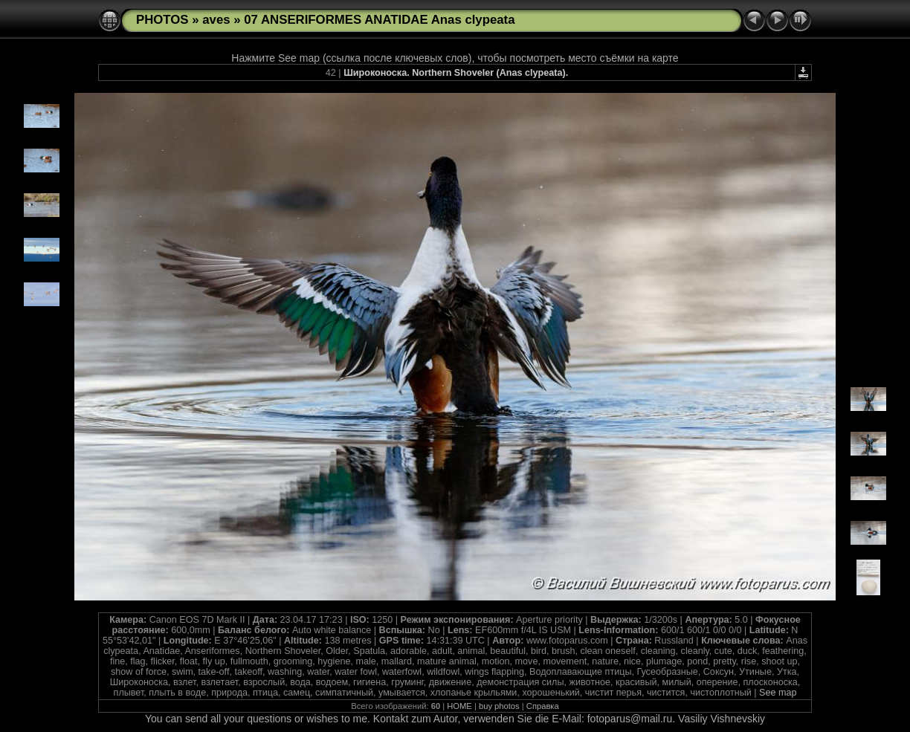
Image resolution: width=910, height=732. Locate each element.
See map (777, 692)
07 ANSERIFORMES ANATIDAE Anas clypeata (379, 20)
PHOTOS (162, 20)
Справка (542, 706)
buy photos (499, 706)
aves (216, 20)
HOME (459, 706)
